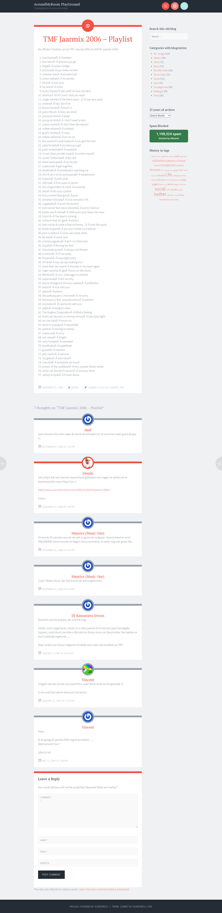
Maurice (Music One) (88, 533)
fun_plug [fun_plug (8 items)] (164, 170)
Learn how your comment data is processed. (104, 889)
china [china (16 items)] (156, 165)
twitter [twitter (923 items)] (160, 194)
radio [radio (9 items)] (161, 184)
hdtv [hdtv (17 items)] (181, 170)
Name (44, 840)
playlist (103, 387)
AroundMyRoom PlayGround (57, 4)
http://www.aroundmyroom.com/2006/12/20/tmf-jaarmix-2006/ (74, 490)
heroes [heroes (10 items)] (185, 170)
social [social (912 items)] (160, 189)
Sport (156, 82)
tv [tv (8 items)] (166, 190)
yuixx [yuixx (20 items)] (176, 199)
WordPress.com (142, 906)
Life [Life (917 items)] (168, 174)
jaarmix (92, 387)
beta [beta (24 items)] (177, 156)
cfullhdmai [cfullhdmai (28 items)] (170, 160)
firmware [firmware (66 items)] (155, 170)
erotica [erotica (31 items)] (180, 165)
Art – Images (159, 53)
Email (44, 851)
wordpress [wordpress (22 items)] (164, 199)
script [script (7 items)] (165, 185)
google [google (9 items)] (176, 170)
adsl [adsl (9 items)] (158, 156)
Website (44, 863)
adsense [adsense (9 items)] (154, 156)
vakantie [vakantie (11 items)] (170, 195)
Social (157, 78)
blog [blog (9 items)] (181, 156)
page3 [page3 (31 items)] (155, 184)
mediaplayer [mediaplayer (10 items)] (176, 175)
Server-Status (160, 74)
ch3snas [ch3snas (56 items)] (181, 161)
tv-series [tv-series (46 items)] (172, 189)
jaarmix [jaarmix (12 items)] (155, 175)
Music (156, 66)
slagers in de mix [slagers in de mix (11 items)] (180, 184)
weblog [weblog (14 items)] (181, 195)
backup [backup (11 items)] (172, 156)
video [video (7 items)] (175, 195)
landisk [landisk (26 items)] (161, 175)
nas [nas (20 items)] (171, 179)
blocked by (168, 136)
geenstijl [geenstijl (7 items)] (171, 170)
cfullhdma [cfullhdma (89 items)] (158, 161)
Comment (45, 799)
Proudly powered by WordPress (89, 906)
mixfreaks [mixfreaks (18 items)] (160, 179)
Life (155, 62)
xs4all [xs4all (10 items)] (172, 199)
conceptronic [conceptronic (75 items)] (167, 165)
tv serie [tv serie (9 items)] (180, 190)
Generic (157, 57)
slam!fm (114, 387)
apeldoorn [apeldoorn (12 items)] (165, 156)
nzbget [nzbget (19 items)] (183, 179)
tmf (122, 387)
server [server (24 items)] (170, 184)
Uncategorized (161, 87)
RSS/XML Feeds (161, 70)
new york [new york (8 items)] (176, 180)
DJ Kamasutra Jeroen (88, 615)
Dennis (75, 387)
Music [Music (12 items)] (167, 180)
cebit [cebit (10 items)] (185, 156)
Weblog (157, 91)
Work (156, 95)
